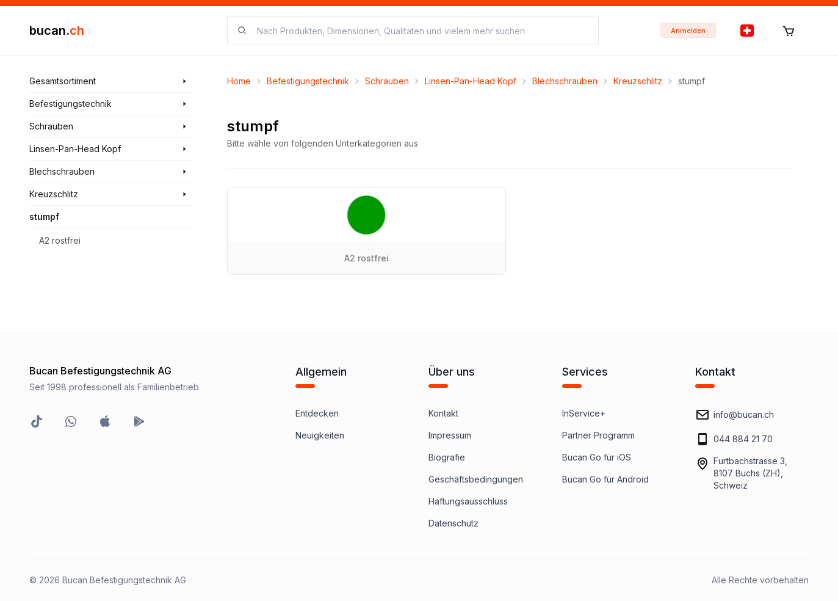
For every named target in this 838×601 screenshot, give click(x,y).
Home (239, 81)
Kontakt (443, 413)
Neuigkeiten (319, 435)
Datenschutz (453, 523)
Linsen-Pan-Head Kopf (470, 81)
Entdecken (317, 413)
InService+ (583, 413)
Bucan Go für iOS (596, 457)
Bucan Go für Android (605, 479)
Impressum (449, 435)
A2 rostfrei (60, 240)
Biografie (446, 457)
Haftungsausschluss (468, 501)
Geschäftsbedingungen (475, 479)
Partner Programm (598, 435)
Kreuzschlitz (637, 81)
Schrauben (387, 81)
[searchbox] (420, 31)
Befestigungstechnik (308, 81)
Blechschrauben (565, 81)
